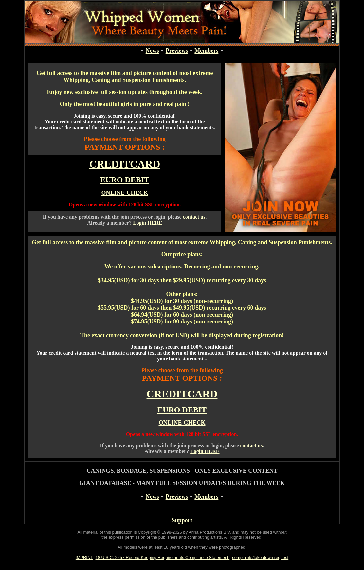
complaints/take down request (260, 557)
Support (182, 520)
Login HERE (147, 223)
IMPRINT (84, 557)
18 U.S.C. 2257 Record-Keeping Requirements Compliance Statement (163, 557)
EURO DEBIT (124, 179)
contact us (194, 217)
